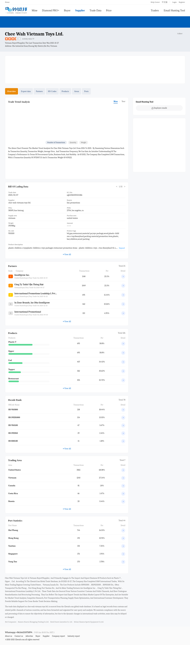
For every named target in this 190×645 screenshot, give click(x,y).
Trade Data (95, 10)
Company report (58, 636)
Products (65, 91)
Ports (86, 91)
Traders (155, 10)
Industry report (73, 636)
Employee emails (159, 108)
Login (174, 2)
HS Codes (52, 91)
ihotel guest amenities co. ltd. (61, 622)
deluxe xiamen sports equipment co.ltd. (89, 622)
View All (67, 254)
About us (8, 636)
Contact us (19, 636)
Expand (122, 248)
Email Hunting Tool (174, 10)
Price (109, 10)
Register (182, 2)
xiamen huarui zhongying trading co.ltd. (33, 622)
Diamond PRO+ (50, 10)
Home (7, 2)
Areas (76, 91)
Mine (34, 10)
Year (123, 101)
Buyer (67, 10)
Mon (116, 101)
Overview (11, 91)
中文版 (165, 2)
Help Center (155, 2)
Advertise (29, 636)
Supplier (80, 10)
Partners (39, 91)
